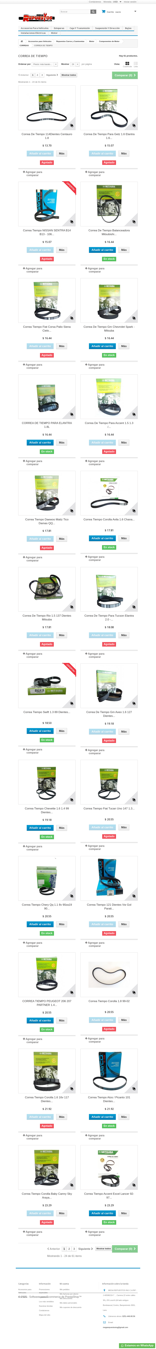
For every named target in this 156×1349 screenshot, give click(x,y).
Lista (136, 64)
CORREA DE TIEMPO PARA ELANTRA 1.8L (47, 425)
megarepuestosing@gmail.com (115, 1327)
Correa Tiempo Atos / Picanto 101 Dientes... (109, 1099)
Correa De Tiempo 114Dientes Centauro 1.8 (47, 136)
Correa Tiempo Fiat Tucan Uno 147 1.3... (109, 808)
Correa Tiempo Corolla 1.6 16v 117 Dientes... (47, 1099)
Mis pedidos (65, 1289)
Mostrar (65, 64)
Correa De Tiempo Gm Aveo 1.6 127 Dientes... (109, 714)
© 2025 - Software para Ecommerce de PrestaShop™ (50, 1340)
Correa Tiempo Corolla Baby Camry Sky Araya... (47, 1195)
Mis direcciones (66, 1298)
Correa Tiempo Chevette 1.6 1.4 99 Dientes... (47, 810)
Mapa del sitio (44, 1315)
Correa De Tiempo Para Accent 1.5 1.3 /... (109, 425)
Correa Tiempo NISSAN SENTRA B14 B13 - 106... (47, 232)
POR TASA (22, 1297)
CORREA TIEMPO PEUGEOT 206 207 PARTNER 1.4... (46, 1003)
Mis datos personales (68, 1303)
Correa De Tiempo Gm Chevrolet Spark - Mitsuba (109, 328)
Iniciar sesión (130, 1)
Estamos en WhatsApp (137, 1345)
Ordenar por (24, 64)
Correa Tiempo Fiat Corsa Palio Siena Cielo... (47, 328)
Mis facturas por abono (69, 1294)
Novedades (43, 1297)
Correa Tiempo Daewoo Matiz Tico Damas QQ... (47, 521)
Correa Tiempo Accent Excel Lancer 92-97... (109, 1195)
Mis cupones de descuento (70, 1307)
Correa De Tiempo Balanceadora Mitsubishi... (109, 232)
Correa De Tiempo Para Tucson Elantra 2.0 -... (109, 617)
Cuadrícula (127, 64)
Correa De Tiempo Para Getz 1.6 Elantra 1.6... (109, 136)
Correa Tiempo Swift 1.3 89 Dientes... (46, 712)
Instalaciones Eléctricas (33, 32)
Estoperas (59, 28)
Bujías (128, 28)
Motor (54, 32)
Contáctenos (95, 1)
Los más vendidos (46, 1302)
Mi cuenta (64, 1283)
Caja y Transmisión (80, 28)
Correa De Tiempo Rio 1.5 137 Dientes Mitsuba (47, 617)
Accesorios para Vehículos (34, 28)
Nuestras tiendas (46, 1306)
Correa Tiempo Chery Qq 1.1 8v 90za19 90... (47, 906)
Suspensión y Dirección (107, 28)
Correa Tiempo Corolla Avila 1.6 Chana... (109, 519)
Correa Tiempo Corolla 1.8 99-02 (109, 1001)
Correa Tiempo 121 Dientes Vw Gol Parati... (109, 906)
